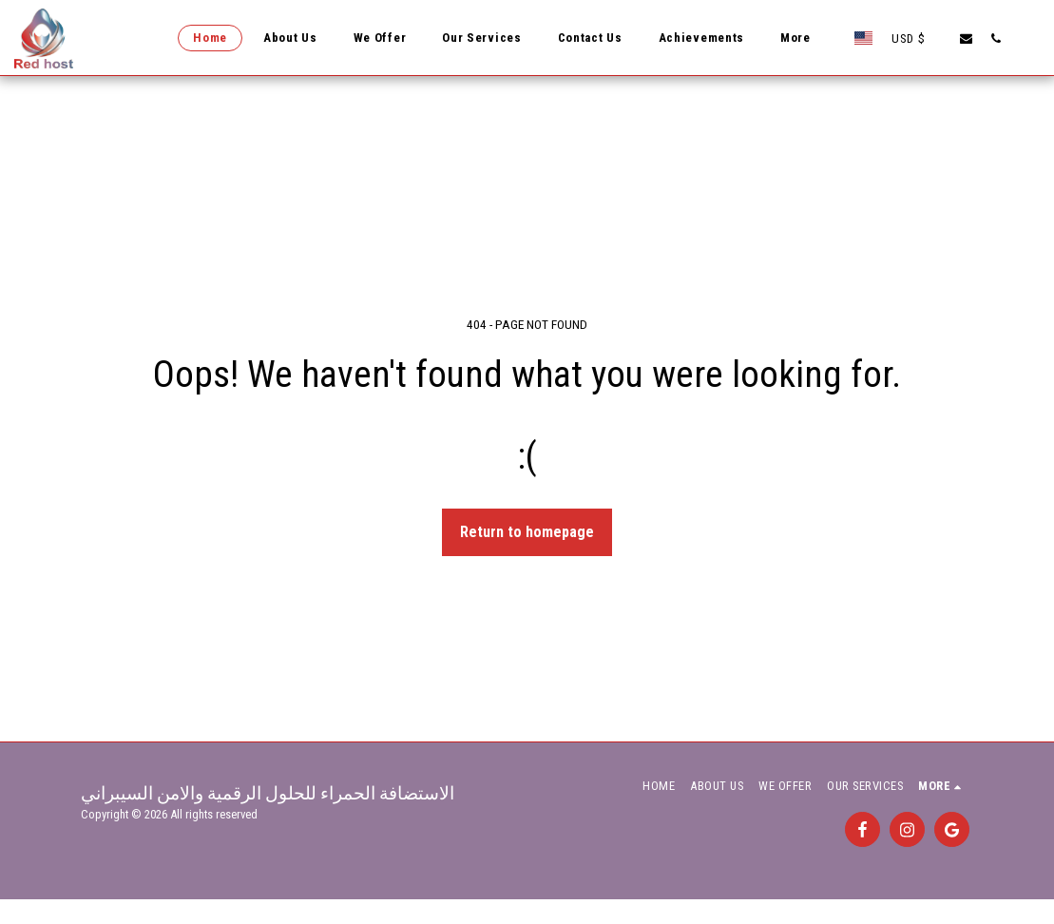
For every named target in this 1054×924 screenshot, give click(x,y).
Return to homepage (527, 532)
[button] (966, 38)
